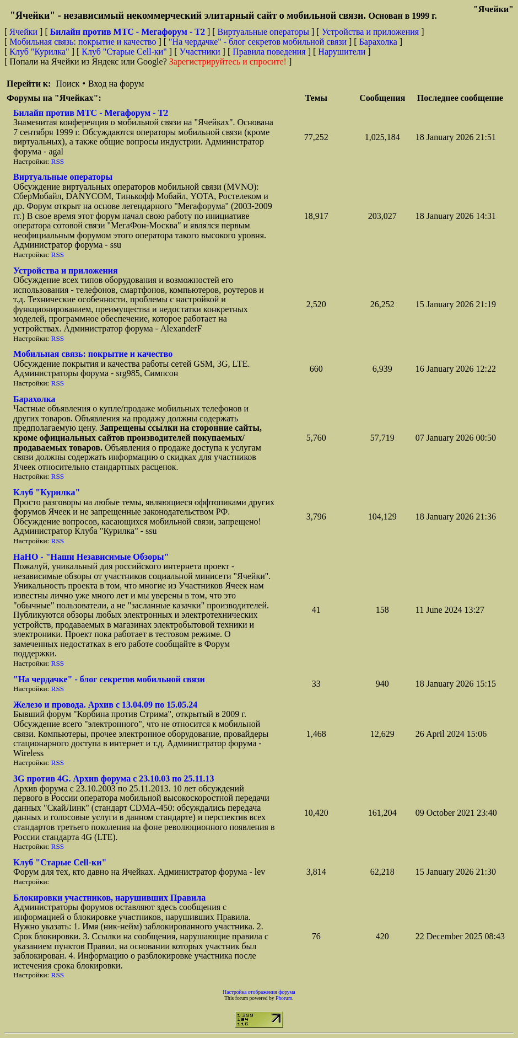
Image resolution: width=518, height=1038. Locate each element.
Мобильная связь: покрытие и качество (82, 41)
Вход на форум (116, 83)
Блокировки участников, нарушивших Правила (109, 897)
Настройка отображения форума (259, 992)
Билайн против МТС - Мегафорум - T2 (90, 112)
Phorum (284, 998)
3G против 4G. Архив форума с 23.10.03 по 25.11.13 (113, 778)
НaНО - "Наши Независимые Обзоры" (91, 556)
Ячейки (24, 31)
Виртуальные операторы (263, 31)
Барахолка (378, 41)
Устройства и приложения (370, 31)
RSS (57, 161)
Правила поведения (269, 51)
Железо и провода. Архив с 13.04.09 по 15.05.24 (105, 704)
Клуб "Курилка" (39, 51)
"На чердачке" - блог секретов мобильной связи (258, 41)
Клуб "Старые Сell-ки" (124, 51)
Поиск (67, 83)
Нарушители (341, 51)
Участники (200, 51)
